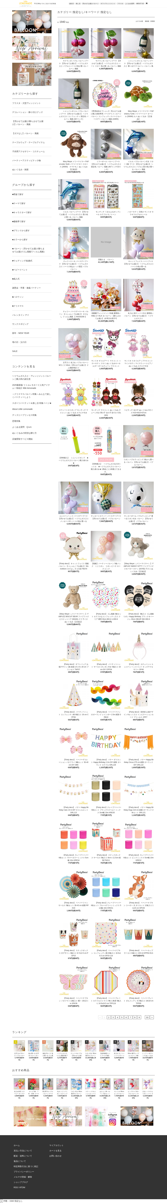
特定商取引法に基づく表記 (26, 1166)
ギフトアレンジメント (108, 3)
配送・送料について (23, 1156)
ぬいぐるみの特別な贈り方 (24, 433)
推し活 (78, 3)
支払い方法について (23, 1150)
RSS (16, 1187)
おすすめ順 (139, 21)
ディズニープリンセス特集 (24, 415)
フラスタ (120, 3)
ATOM (22, 1187)
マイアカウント (56, 1145)
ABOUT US (140, 3)
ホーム (17, 1145)
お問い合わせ (55, 1156)
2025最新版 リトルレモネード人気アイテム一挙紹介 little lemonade (31, 386)
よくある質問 (129, 3)
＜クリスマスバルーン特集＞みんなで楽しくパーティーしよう (31, 395)
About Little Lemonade (22, 409)
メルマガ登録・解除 (23, 1177)
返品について (20, 1161)
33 (147, 1017)
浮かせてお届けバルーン (90, 3)
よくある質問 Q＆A (21, 427)
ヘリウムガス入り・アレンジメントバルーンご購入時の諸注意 (31, 377)
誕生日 (71, 3)
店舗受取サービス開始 (22, 439)
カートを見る (55, 1150)
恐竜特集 (16, 421)
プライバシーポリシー (24, 1171)
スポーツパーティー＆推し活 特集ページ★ (31, 403)
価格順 (147, 21)
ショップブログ (21, 1182)
